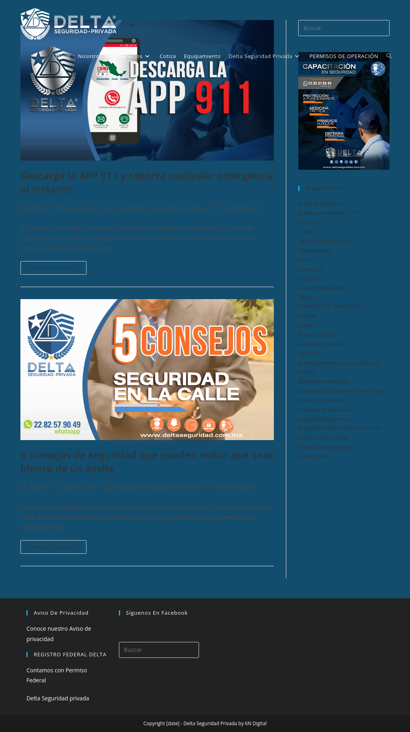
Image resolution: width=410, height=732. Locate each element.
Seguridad (130, 208)
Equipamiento (315, 250)
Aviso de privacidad (321, 287)
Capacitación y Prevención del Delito (342, 390)
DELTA (38, 208)
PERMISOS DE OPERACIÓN (330, 306)
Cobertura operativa (322, 400)
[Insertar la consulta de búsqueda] (159, 650)
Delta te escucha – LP (324, 241)
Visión (305, 325)
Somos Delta (313, 456)
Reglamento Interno (322, 344)
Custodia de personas (324, 409)
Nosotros (309, 278)
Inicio (304, 259)
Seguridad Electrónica (324, 418)
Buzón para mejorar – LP (328, 212)
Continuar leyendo (56, 269)
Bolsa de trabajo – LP (323, 203)
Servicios (309, 353)
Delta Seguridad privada (57, 698)
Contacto (309, 222)
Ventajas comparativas (325, 446)
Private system (316, 334)
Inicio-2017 (311, 269)
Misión (306, 297)
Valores (307, 316)
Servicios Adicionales (323, 437)
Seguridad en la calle (176, 208)
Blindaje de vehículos (323, 381)
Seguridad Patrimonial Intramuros (339, 428)
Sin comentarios (240, 208)
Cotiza (305, 231)
